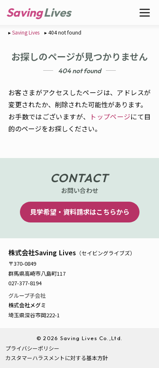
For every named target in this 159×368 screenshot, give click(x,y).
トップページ (110, 116)
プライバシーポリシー (32, 348)
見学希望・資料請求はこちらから (80, 212)
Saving (24, 12)
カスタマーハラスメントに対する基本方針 (56, 358)
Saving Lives (25, 32)
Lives (57, 12)
